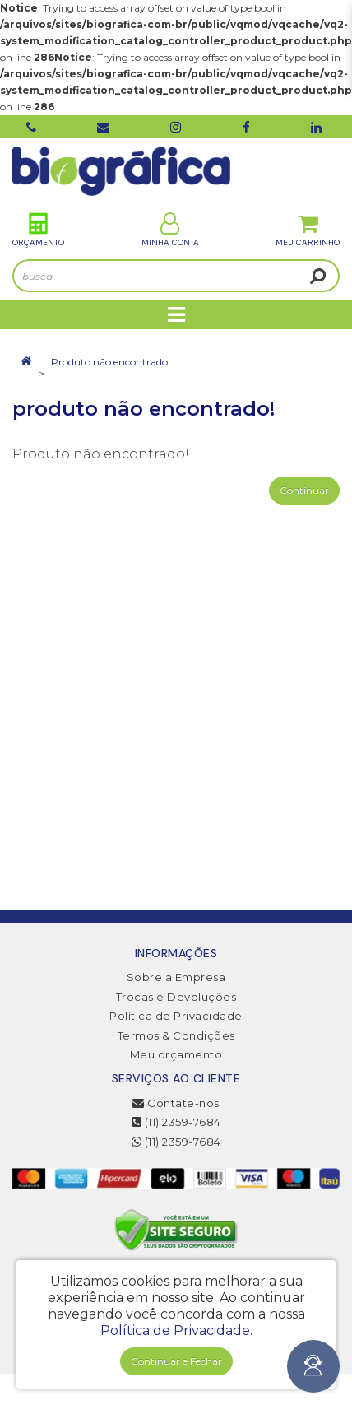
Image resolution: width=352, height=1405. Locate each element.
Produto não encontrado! (110, 362)
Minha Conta (170, 230)
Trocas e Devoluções (176, 996)
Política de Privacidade (176, 1015)
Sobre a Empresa (176, 977)
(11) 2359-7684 (176, 1121)
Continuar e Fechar (176, 1361)
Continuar (304, 490)
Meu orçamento (176, 1054)
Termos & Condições (176, 1035)
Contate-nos (176, 1103)
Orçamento (38, 230)
